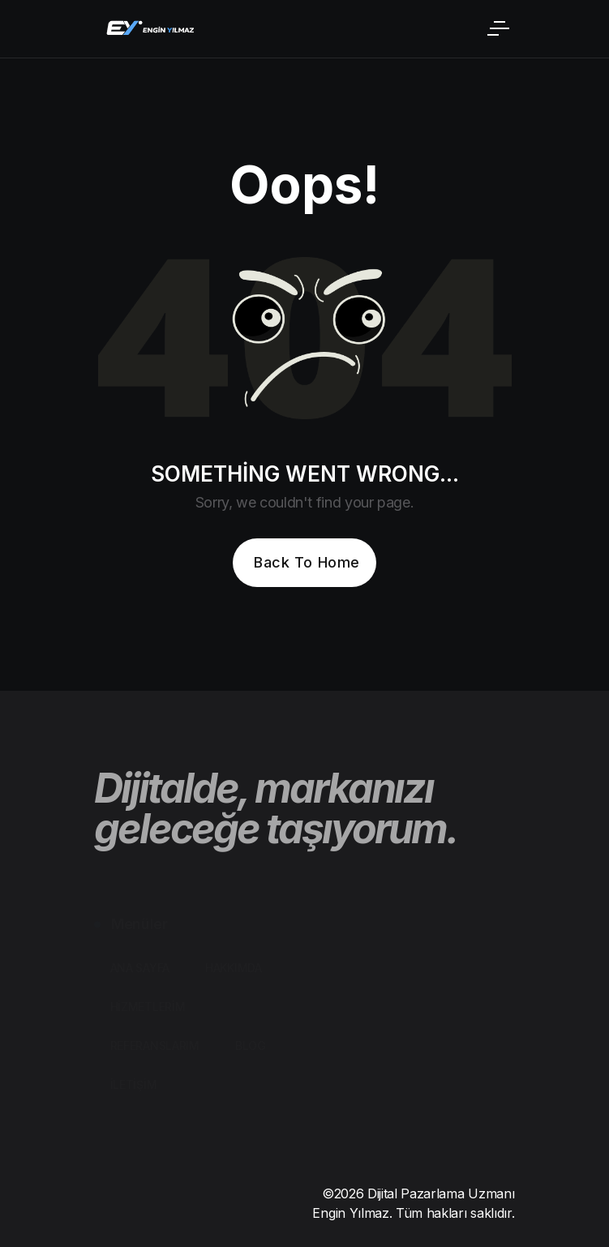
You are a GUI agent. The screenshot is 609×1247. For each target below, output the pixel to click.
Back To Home (306, 562)
